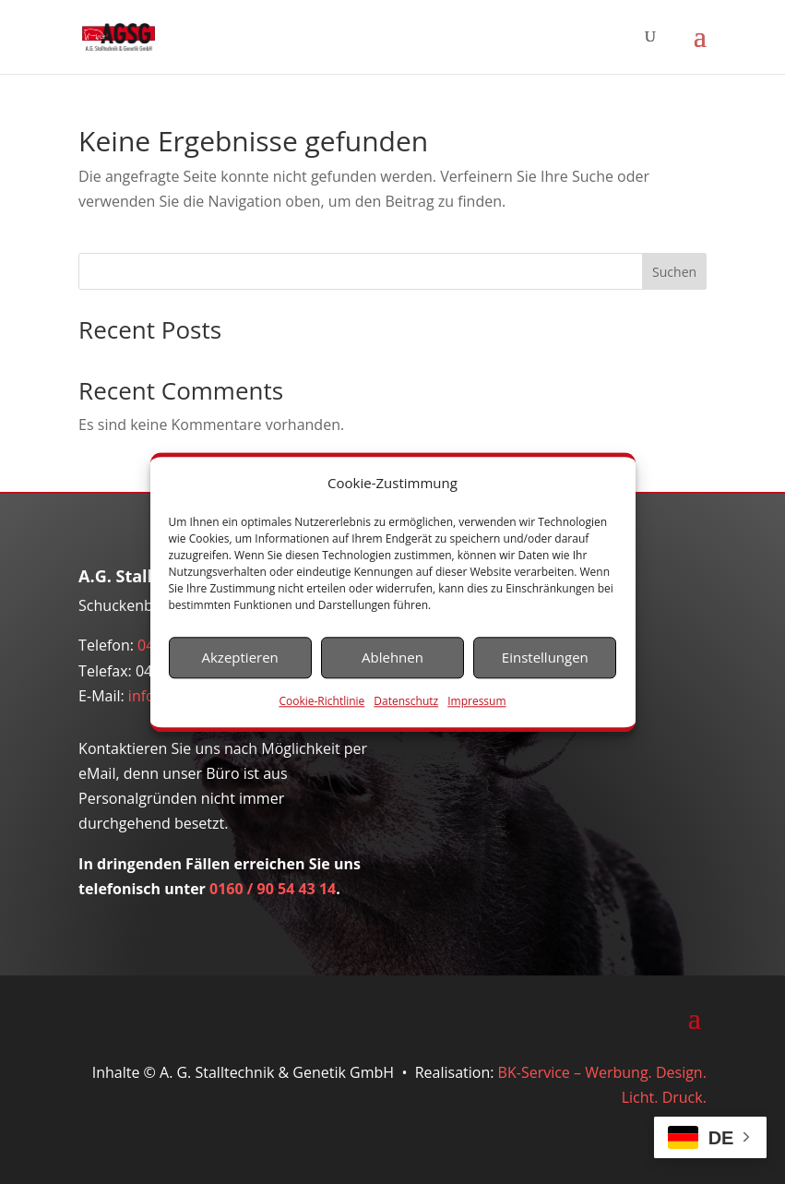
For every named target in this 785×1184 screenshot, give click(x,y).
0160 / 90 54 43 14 (272, 889)
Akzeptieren (240, 658)
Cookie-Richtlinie (321, 701)
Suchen (674, 272)
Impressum (476, 701)
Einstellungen (545, 658)
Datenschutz (406, 701)
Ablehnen (392, 658)
